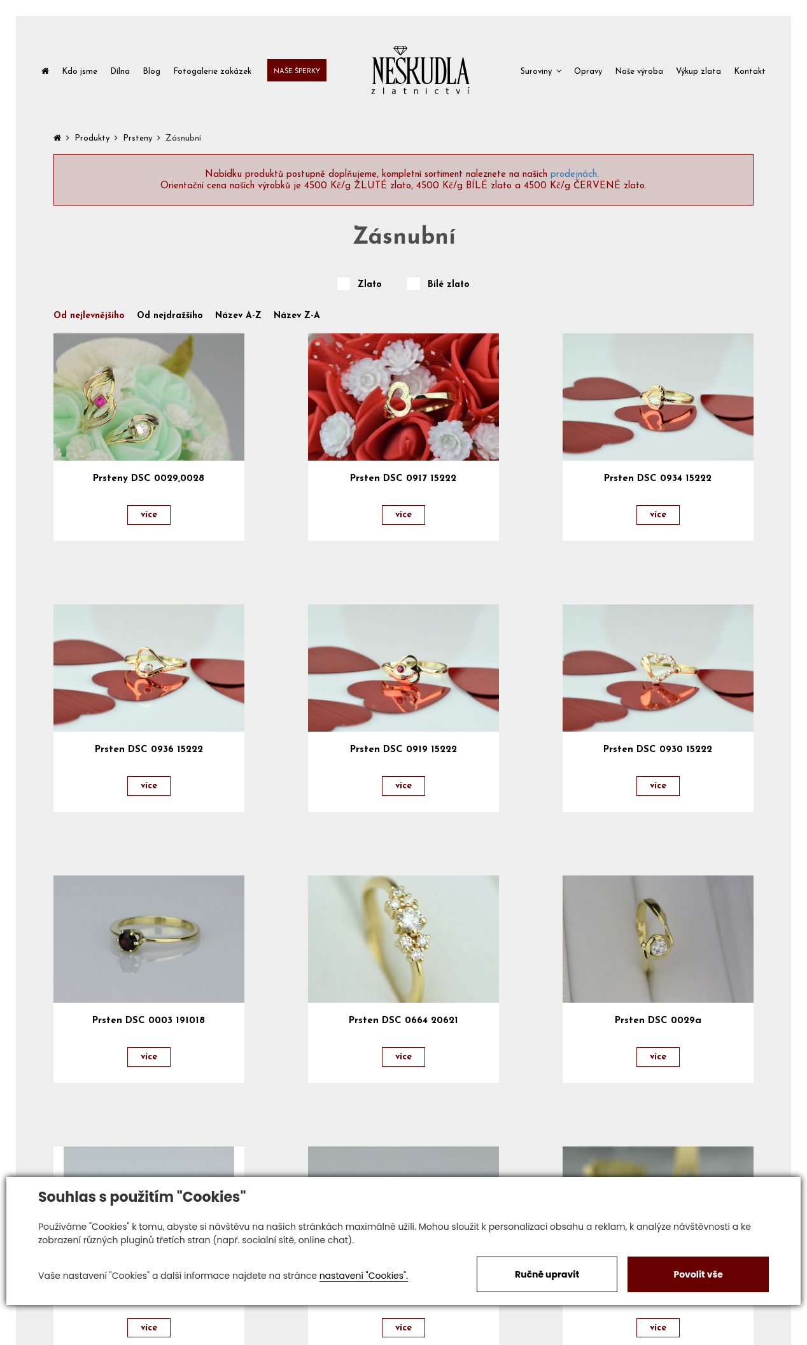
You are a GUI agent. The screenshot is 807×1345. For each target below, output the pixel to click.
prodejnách (574, 174)
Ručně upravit (547, 1274)
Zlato (370, 285)
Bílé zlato (449, 285)
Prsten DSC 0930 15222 (657, 750)
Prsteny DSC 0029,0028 (148, 479)
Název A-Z (238, 316)
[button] (541, 70)
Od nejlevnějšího (89, 316)
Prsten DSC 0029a (658, 1021)
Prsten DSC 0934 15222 (658, 479)
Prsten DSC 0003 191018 (148, 1021)
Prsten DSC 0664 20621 (403, 1021)
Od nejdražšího (170, 316)
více (149, 515)
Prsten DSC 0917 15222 (403, 479)
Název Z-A (297, 316)
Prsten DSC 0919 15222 (403, 750)
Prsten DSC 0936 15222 (149, 750)
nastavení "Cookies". (363, 1275)
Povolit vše (697, 1274)
